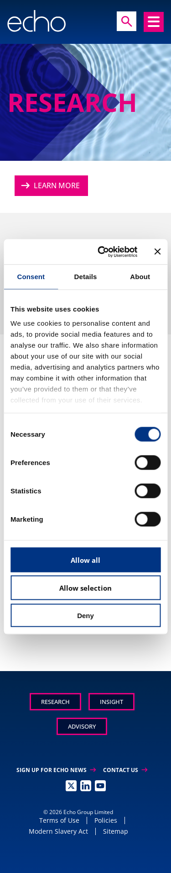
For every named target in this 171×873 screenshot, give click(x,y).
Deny (85, 615)
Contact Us (125, 770)
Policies (105, 820)
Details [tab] (85, 276)
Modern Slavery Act (58, 831)
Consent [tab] (31, 276)
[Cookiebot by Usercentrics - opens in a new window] (102, 252)
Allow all (85, 559)
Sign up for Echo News (56, 770)
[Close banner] (157, 252)
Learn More (49, 185)
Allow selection (85, 588)
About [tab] (140, 276)
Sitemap (115, 831)
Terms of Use (59, 820)
